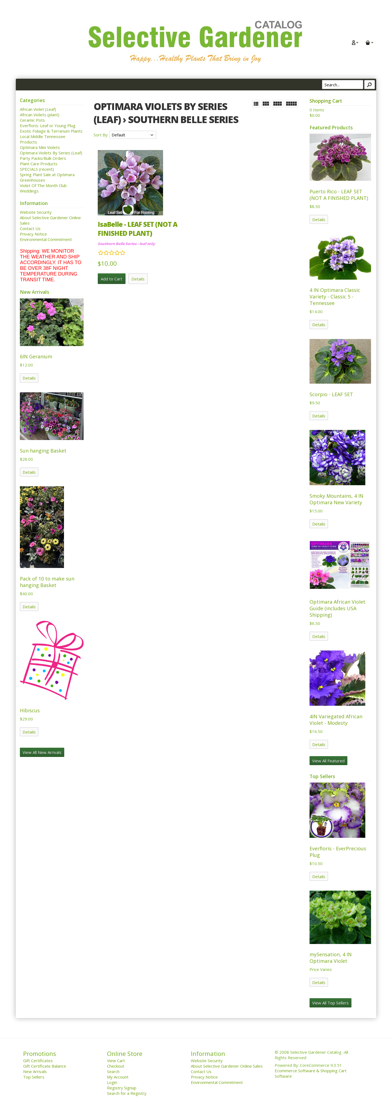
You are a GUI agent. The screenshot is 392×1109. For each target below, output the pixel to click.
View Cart (116, 1060)
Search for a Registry (126, 1093)
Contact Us (30, 228)
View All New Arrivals (42, 752)
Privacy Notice (33, 234)
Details (29, 378)
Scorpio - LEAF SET (331, 394)
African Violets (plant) (39, 114)
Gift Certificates (38, 1060)
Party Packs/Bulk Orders (43, 158)
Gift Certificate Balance (44, 1066)
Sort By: (101, 135)
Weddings (29, 191)
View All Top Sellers (330, 1003)
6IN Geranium (36, 356)
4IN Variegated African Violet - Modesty (336, 719)
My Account (117, 1077)
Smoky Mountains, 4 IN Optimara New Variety (336, 499)
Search (113, 1071)
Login (112, 1082)
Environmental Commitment (46, 239)
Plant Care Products (38, 163)
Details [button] (138, 279)
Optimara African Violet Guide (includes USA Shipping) (337, 608)
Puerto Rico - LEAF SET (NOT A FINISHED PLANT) (339, 194)
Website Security (36, 212)
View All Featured (328, 760)
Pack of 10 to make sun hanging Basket (47, 581)
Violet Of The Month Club (43, 185)
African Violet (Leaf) (38, 109)
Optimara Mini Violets (40, 147)
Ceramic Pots (32, 120)
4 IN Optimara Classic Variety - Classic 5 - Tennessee (335, 296)
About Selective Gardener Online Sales (227, 1066)
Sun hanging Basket (43, 450)
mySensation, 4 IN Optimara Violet (331, 957)
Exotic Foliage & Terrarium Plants (51, 131)
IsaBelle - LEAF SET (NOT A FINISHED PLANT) (137, 229)
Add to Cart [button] (111, 279)
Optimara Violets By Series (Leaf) (51, 152)
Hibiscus (30, 710)
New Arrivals (35, 1071)
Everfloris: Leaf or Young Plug (47, 125)
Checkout (115, 1066)
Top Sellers (33, 1077)
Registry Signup (121, 1087)
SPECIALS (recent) (37, 169)
